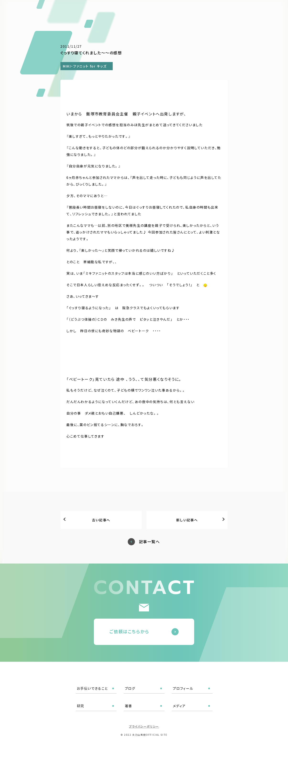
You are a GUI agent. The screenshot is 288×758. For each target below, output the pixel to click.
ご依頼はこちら (262, 9)
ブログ (146, 10)
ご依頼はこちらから (129, 631)
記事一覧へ (149, 541)
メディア (219, 10)
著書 (203, 10)
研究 (188, 10)
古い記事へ (101, 520)
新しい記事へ (187, 520)
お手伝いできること (118, 10)
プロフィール (168, 10)
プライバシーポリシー (144, 726)
